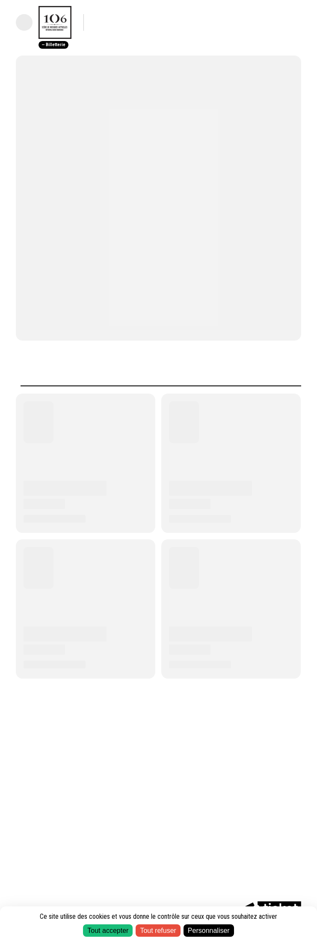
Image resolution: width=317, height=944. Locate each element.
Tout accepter (107, 930)
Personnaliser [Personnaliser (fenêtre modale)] (209, 930)
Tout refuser (158, 930)
